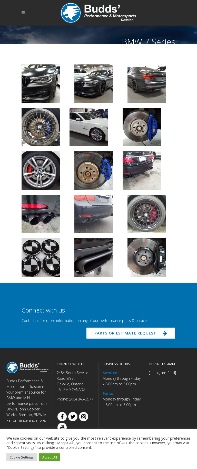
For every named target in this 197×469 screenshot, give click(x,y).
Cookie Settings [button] (21, 457)
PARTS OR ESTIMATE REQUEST (131, 333)
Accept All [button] (49, 457)
